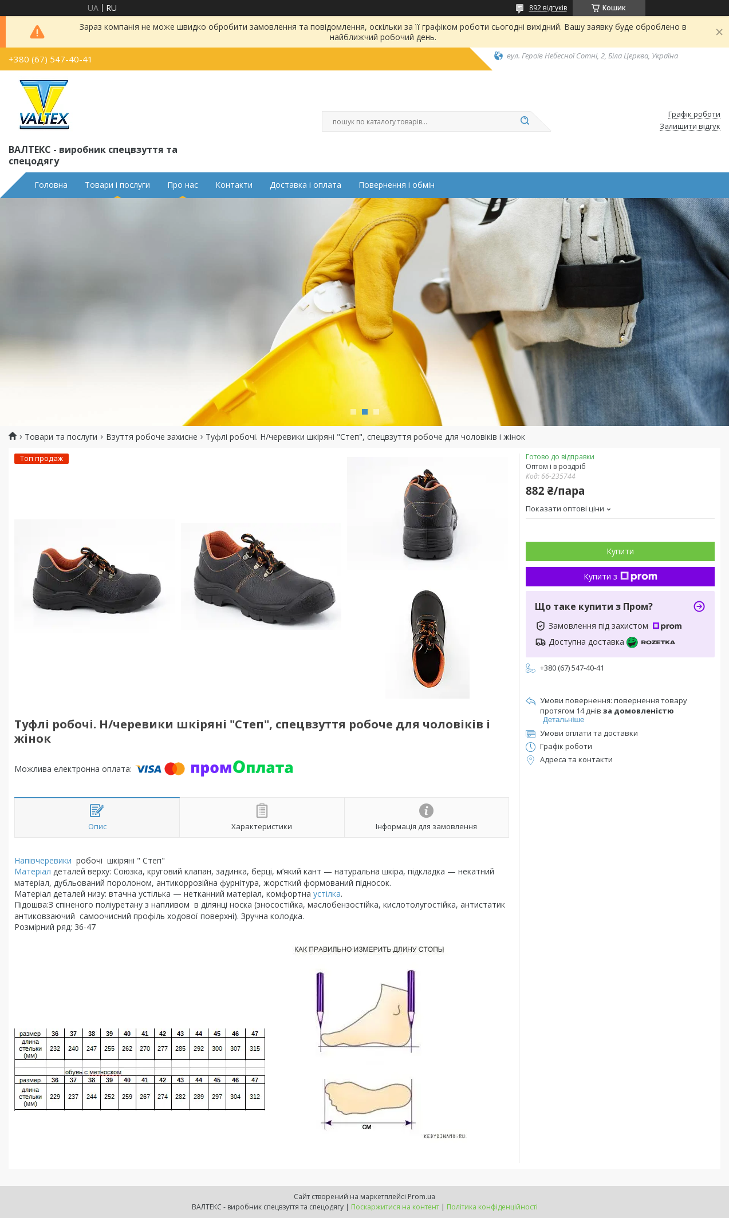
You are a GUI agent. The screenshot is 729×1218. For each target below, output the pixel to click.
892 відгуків (548, 8)
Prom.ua (421, 1196)
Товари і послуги (117, 185)
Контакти (234, 185)
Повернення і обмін (396, 185)
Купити (620, 551)
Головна (51, 185)
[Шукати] (525, 121)
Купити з (620, 576)
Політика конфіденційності (492, 1207)
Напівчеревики (43, 860)
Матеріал (32, 871)
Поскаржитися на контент (395, 1207)
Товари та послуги (61, 437)
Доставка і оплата (305, 185)
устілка (327, 893)
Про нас (182, 185)
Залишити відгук (690, 127)
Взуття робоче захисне (152, 437)
